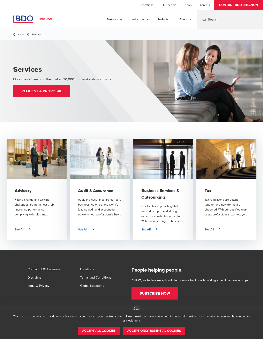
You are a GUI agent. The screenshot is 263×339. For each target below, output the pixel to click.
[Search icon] (204, 19)
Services (112, 19)
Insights (163, 19)
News (188, 5)
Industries (138, 19)
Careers (205, 5)
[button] (238, 5)
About (183, 19)
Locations (147, 5)
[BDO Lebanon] (136, 309)
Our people (169, 5)
